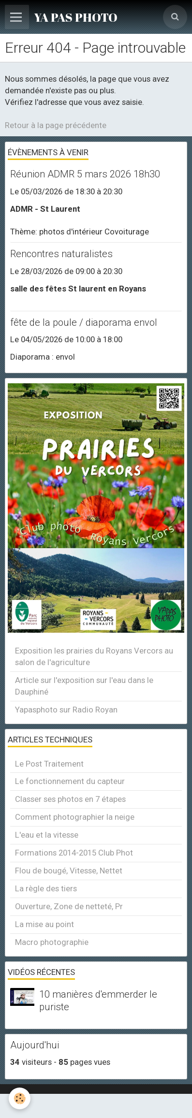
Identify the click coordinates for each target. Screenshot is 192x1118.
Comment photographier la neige (74, 817)
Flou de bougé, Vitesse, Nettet (68, 870)
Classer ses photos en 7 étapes (70, 799)
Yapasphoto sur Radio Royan (66, 709)
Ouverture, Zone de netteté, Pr (69, 906)
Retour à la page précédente (55, 125)
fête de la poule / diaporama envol (83, 322)
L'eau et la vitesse (46, 835)
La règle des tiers (46, 888)
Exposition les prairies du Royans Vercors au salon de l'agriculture (94, 656)
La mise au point (44, 924)
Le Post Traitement (49, 764)
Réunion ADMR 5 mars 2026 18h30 (85, 174)
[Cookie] (19, 1098)
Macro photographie (52, 942)
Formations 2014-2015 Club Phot (74, 852)
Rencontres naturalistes (61, 254)
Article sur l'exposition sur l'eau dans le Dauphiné (84, 686)
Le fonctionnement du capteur (70, 781)
